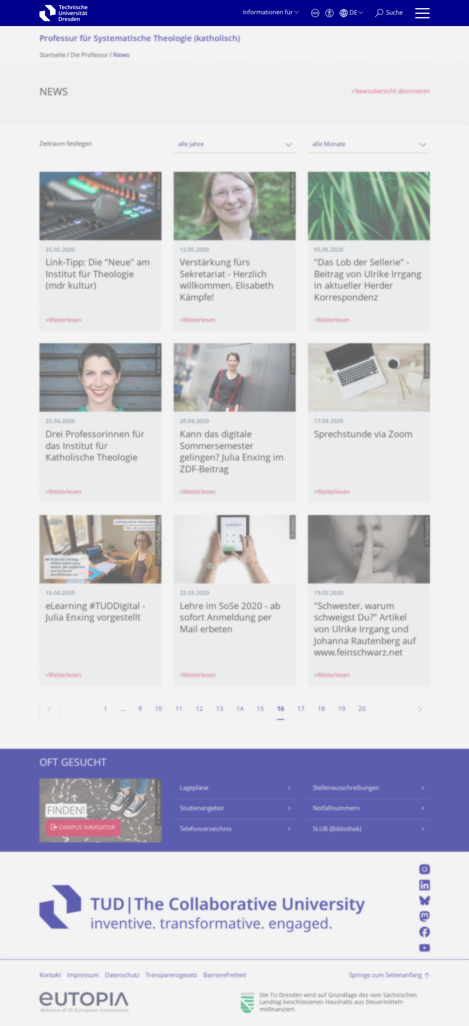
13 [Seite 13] (219, 709)
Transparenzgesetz (171, 976)
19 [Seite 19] (341, 709)
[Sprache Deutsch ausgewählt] (351, 13)
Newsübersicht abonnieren (392, 92)
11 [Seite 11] (179, 709)
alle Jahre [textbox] (191, 145)
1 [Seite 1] (105, 709)
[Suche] (389, 13)
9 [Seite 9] (140, 709)
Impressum (83, 976)
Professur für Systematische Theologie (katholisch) (139, 39)
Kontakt (50, 976)
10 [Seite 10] (158, 709)
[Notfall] (315, 13)
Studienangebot (202, 809)
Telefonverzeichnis (205, 829)
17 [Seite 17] (301, 709)
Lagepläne (194, 788)
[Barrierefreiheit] (329, 13)
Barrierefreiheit (224, 976)
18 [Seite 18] (321, 709)
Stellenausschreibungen (346, 788)
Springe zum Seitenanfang (385, 976)
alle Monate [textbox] (328, 145)
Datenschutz (122, 976)
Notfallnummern (336, 809)
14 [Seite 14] (240, 709)
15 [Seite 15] (260, 709)
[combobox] (235, 144)
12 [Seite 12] (199, 709)
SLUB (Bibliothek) (337, 829)
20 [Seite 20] (362, 709)
